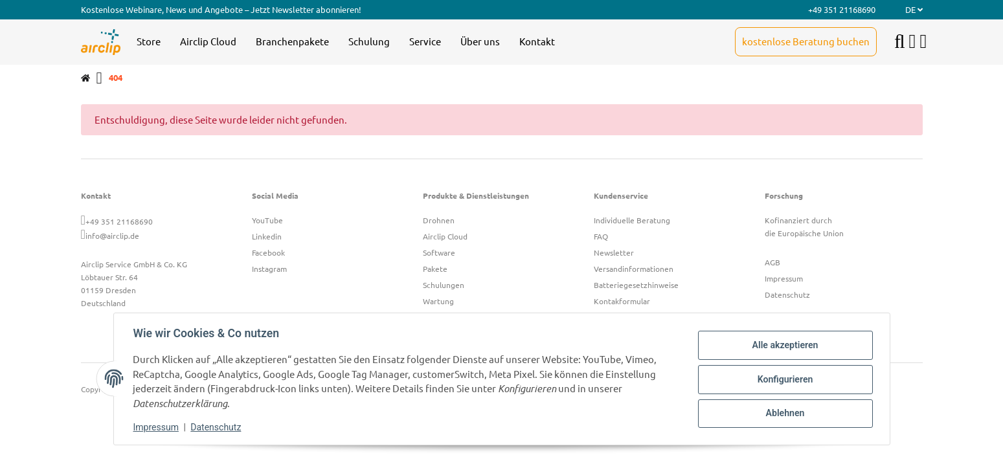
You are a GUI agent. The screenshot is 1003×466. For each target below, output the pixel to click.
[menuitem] (148, 42)
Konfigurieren (783, 379)
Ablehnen (784, 413)
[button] (912, 42)
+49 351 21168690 (119, 221)
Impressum (157, 427)
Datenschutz (217, 427)
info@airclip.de (112, 235)
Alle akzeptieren (784, 345)
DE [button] (914, 9)
